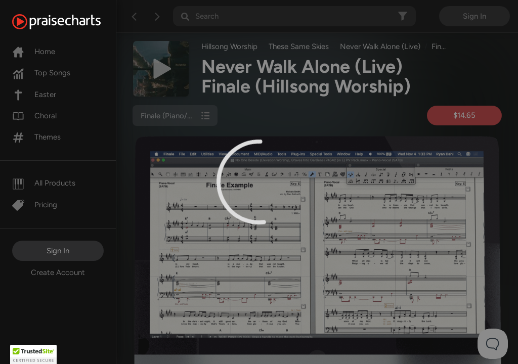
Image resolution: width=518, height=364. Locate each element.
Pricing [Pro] (34, 204)
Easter (34, 94)
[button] (33, 354)
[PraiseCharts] (69, 21)
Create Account (58, 272)
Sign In (58, 250)
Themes (36, 137)
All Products (43, 183)
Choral (34, 115)
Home (33, 51)
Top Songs (41, 72)
